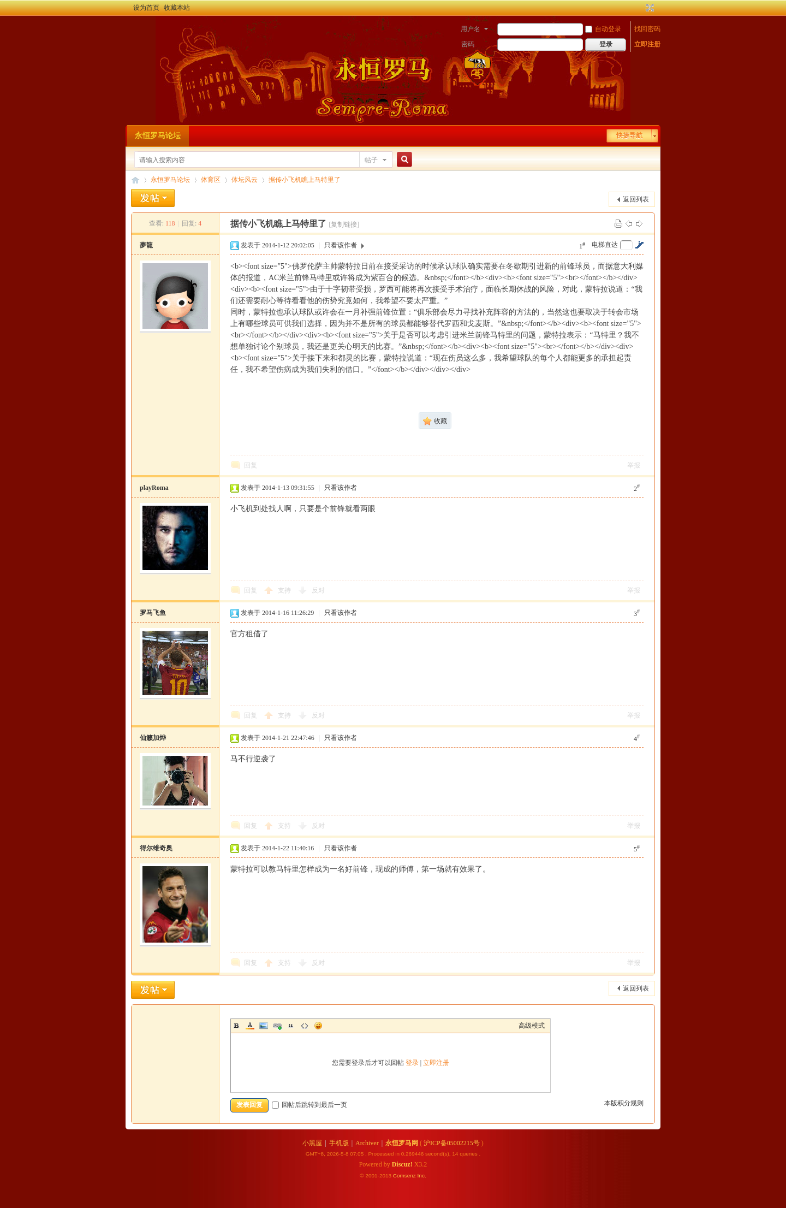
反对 (318, 590)
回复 (250, 465)
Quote (290, 1025)
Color (250, 1025)
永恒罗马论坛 (158, 136)
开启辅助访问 (639, 8)
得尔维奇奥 (156, 848)
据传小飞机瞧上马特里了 (305, 179)
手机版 (339, 1143)
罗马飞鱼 (153, 613)
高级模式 (532, 1025)
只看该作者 (340, 245)
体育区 (211, 179)
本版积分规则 (624, 1103)
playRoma (154, 488)
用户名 (470, 29)
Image (263, 1025)
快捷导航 (629, 135)
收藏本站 (177, 7)
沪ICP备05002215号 (452, 1143)
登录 (412, 1063)
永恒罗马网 (401, 1143)
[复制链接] (344, 224)
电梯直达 (605, 244)
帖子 (371, 160)
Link (277, 1025)
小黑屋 (312, 1143)
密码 (467, 44)
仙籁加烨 (153, 738)
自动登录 (603, 29)
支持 (285, 590)
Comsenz (405, 1176)
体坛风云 (244, 179)
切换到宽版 (648, 8)
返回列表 (636, 199)
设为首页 (146, 7)
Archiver (367, 1143)
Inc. (422, 1176)
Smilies (318, 1025)
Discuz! (402, 1164)
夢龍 (146, 245)
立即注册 (647, 44)
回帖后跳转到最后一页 (309, 1105)
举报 (633, 465)
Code (304, 1025)
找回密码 (647, 29)
